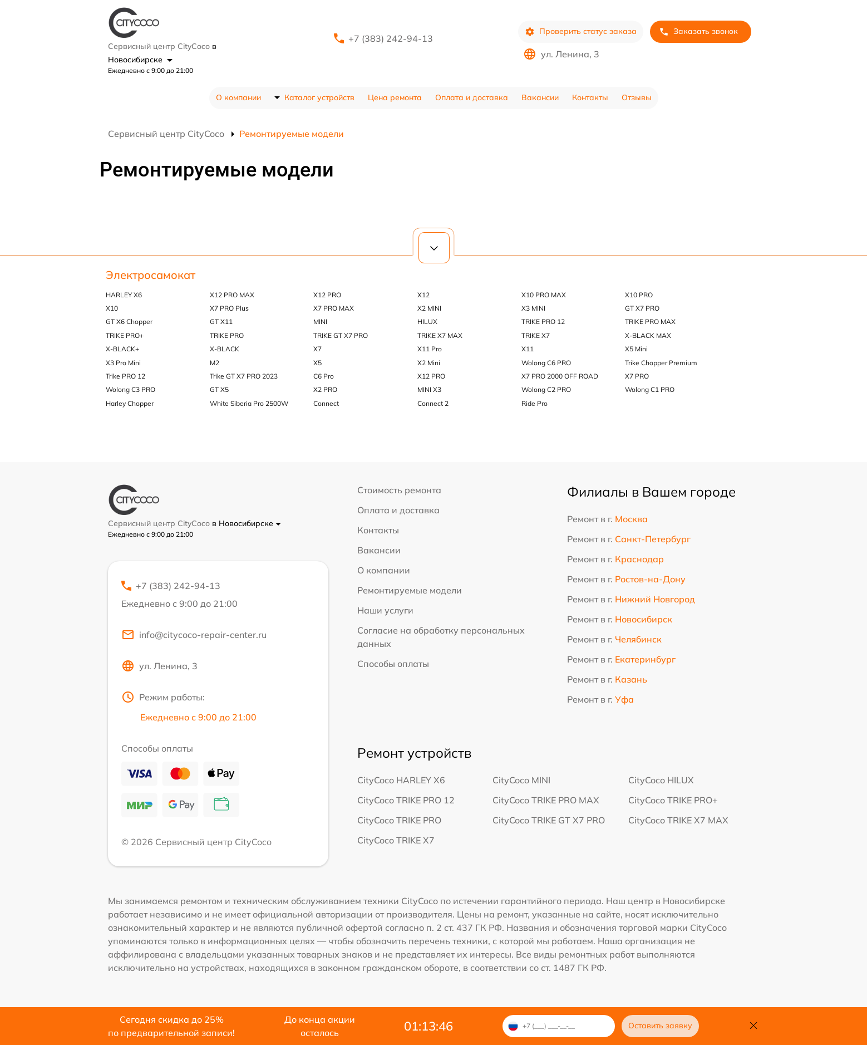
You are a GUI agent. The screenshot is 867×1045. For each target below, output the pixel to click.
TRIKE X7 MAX (439, 335)
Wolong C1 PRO (649, 389)
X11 (527, 349)
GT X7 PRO (642, 308)
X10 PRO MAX (543, 295)
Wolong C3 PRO (130, 389)
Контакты (590, 97)
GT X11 (221, 321)
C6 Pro (323, 376)
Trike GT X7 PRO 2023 (244, 376)
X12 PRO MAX (232, 295)
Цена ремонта (395, 97)
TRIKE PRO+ (125, 335)
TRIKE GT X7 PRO (340, 335)
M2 (214, 363)
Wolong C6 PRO (546, 363)
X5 (317, 363)
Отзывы (637, 97)
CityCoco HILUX (661, 780)
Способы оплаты (393, 663)
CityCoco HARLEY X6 (401, 780)
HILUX (427, 321)
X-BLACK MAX (648, 335)
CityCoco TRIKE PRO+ (673, 800)
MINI (320, 321)
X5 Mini (636, 349)
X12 (423, 295)
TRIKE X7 (535, 335)
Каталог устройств (319, 97)
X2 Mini (428, 363)
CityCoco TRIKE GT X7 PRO (548, 820)
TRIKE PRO (227, 335)
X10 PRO (639, 295)
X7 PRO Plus (229, 308)
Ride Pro (534, 403)
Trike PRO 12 (125, 376)
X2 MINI (429, 308)
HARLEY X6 (124, 295)
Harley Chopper (130, 403)
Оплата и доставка (471, 97)
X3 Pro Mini (123, 363)
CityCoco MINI (521, 780)
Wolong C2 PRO (546, 389)
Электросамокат (150, 275)
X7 (317, 349)
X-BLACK (224, 349)
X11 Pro (429, 349)
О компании (238, 97)
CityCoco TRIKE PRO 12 (406, 800)
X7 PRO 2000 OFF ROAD (559, 376)
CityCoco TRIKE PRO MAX (545, 800)
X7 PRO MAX (333, 308)
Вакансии (540, 97)
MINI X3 (429, 389)
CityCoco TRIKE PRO (399, 820)
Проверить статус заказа (581, 31)
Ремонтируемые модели (409, 590)
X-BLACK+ (122, 349)
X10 (112, 308)
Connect (326, 403)
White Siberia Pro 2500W (249, 403)
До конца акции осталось (319, 1026)
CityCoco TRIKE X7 (396, 840)
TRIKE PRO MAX (650, 321)
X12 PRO (327, 295)
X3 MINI (533, 308)
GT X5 (219, 389)
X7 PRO (637, 376)
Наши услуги (385, 610)
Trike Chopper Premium (661, 363)
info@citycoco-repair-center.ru (194, 634)
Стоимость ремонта (399, 489)
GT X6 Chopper (129, 321)
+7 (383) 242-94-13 (390, 38)
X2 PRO (325, 389)
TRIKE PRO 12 (543, 321)
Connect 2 (433, 403)
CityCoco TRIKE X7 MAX (678, 820)
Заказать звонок (698, 31)
